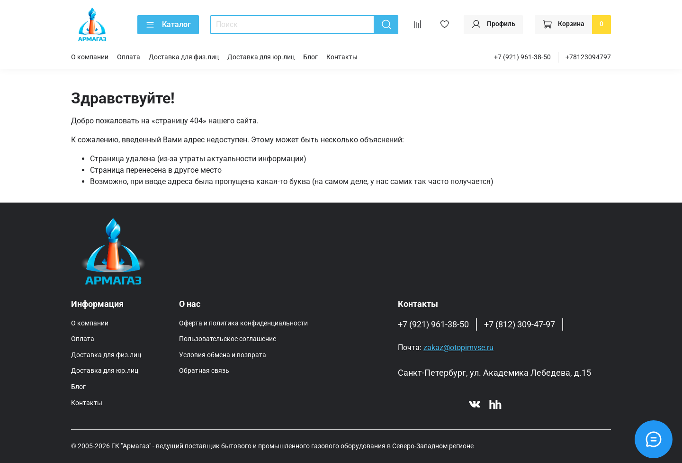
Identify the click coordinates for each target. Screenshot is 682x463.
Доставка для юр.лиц (261, 57)
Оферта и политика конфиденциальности (243, 323)
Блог (310, 57)
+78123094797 (588, 57)
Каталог (168, 24)
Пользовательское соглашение (227, 339)
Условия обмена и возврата (222, 355)
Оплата (128, 57)
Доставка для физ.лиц (184, 57)
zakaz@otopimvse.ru (458, 347)
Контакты (342, 57)
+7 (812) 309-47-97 (519, 324)
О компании (89, 57)
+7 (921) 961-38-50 (522, 57)
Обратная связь (204, 371)
